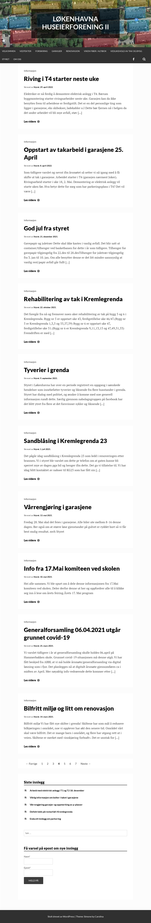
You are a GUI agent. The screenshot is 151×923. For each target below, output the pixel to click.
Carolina (99, 916)
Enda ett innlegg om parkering (45, 818)
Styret (5, 59)
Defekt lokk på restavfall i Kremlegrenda (51, 811)
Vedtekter (25, 51)
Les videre (32, 121)
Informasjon (30, 70)
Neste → (86, 763)
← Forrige (31, 763)
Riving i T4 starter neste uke (61, 78)
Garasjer (57, 51)
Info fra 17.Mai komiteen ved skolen (72, 568)
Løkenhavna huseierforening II (75, 23)
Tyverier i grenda (46, 369)
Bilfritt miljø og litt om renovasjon (69, 708)
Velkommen (8, 51)
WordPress (68, 916)
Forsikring (41, 51)
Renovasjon (73, 51)
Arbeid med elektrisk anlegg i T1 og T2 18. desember (57, 790)
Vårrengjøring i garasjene (58, 507)
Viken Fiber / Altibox (95, 51)
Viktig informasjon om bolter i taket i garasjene (54, 797)
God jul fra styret (46, 228)
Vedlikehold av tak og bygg (126, 51)
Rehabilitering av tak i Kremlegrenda (73, 299)
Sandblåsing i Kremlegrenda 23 (65, 440)
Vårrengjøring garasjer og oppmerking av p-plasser (56, 804)
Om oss (17, 59)
